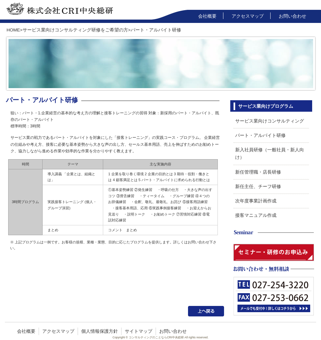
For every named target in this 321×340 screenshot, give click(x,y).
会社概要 (207, 16)
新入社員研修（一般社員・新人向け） (269, 153)
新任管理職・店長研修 (258, 172)
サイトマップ (138, 331)
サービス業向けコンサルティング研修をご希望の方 (75, 30)
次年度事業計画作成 (255, 200)
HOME (13, 30)
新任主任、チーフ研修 (258, 186)
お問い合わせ (292, 16)
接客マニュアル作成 (255, 215)
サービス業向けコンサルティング (269, 121)
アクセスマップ (248, 16)
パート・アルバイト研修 (260, 135)
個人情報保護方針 (99, 331)
